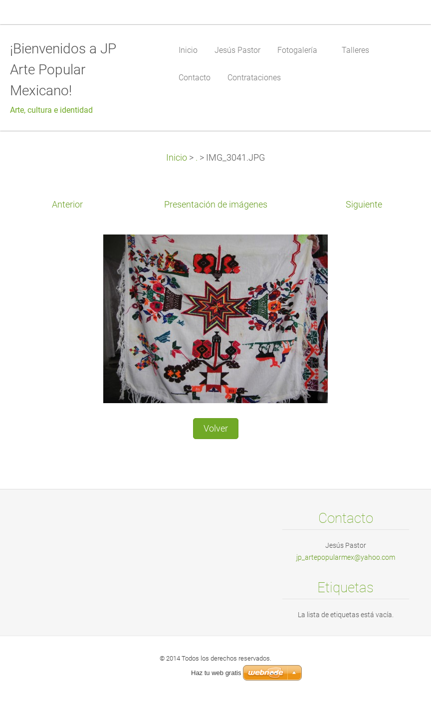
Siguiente (364, 205)
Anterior (67, 205)
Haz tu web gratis (216, 673)
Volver (216, 429)
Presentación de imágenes (215, 205)
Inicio (176, 158)
